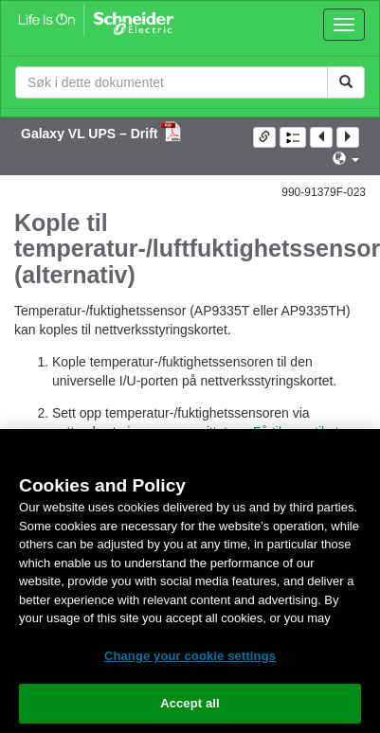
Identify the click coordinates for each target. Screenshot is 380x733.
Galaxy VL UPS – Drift (91, 133)
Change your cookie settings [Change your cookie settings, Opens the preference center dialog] (190, 656)
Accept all (190, 703)
